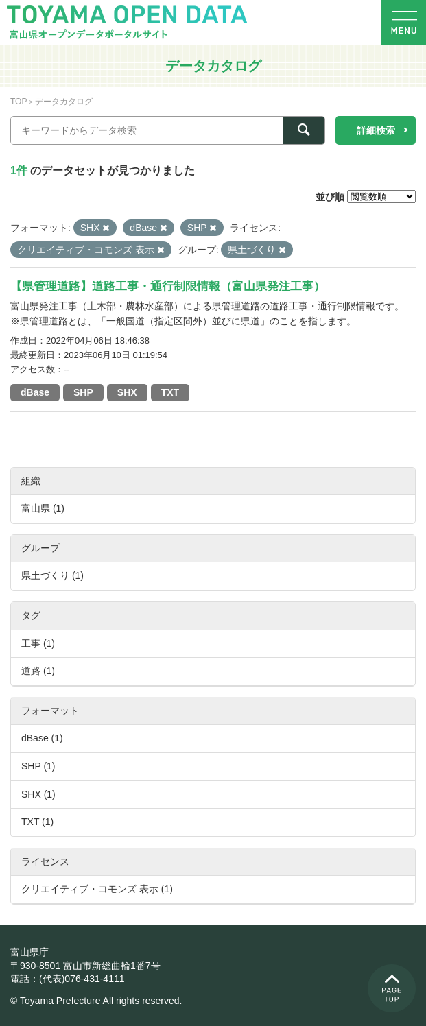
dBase (35, 392)
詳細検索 (376, 130)
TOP (18, 101)
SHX (127, 392)
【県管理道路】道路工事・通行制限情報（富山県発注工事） (167, 286)
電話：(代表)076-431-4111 (67, 978)
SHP (83, 392)
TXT (170, 392)
